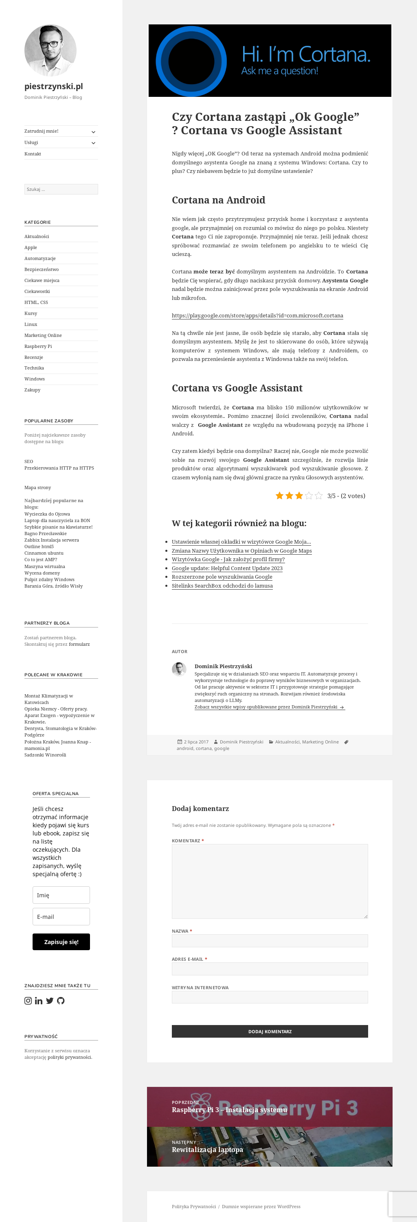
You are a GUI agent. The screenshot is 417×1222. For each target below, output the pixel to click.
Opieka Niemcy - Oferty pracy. (56, 709)
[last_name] (61, 895)
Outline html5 (39, 546)
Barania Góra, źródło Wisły (53, 586)
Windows (34, 379)
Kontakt (32, 154)
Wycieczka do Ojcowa (47, 514)
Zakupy (32, 390)
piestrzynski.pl (53, 86)
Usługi (31, 142)
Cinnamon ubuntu (44, 553)
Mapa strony (37, 487)
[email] (61, 916)
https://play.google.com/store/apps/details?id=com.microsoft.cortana (257, 315)
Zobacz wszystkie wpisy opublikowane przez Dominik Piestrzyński (267, 707)
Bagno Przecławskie (45, 533)
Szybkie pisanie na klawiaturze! (58, 527)
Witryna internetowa (200, 987)
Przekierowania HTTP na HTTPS (59, 468)
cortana (204, 748)
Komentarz (188, 841)
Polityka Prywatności (194, 1206)
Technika (34, 368)
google (221, 748)
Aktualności (36, 236)
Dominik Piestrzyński (241, 742)
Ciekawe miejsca (41, 280)
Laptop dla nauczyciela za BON (57, 520)
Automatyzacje (40, 258)
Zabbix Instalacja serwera (51, 540)
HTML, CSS (36, 302)
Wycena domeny (42, 573)
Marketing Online (43, 335)
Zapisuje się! (61, 942)
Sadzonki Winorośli (45, 755)
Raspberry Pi (38, 346)
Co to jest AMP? (40, 559)
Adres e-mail (190, 959)
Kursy (30, 313)
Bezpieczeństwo (41, 269)
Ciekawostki (37, 291)
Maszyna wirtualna (44, 566)
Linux (30, 324)
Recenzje (33, 357)
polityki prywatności (69, 1057)
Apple (30, 247)
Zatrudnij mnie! (41, 131)
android (185, 748)
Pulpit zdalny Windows (49, 579)
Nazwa (182, 931)
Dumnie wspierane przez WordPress (261, 1206)
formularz (79, 644)
